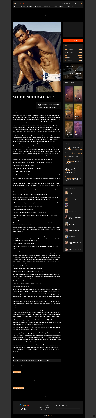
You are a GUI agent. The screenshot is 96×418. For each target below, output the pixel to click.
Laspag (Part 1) (72, 193)
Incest (19, 93)
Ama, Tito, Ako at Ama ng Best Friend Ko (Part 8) (72, 149)
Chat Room (70, 6)
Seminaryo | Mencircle (68, 173)
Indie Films (41, 409)
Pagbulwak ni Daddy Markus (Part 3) (69, 134)
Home (16, 6)
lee (65, 165)
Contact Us (41, 407)
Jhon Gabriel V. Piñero (69, 158)
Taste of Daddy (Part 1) (74, 230)
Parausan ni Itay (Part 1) (74, 224)
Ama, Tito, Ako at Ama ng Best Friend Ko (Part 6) (72, 153)
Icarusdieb (67, 156)
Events (54, 6)
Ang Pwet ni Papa (72, 236)
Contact (29, 6)
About (23, 6)
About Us (47, 405)
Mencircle (25, 3)
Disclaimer (47, 409)
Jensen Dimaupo (68, 147)
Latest (61, 6)
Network (38, 6)
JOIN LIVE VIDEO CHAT (73, 40)
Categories (46, 6)
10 (69, 248)
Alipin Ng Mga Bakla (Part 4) (69, 170)
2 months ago (70, 181)
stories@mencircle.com (74, 77)
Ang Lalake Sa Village (68, 163)
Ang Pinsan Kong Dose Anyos (68, 98)
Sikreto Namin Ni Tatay (73, 205)
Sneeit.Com (50, 415)
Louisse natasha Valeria (69, 178)
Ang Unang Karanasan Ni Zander (70, 159)
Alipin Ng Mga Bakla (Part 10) (75, 249)
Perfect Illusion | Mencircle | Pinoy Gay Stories (72, 175)
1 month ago (77, 159)
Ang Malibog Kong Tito (73, 211)
